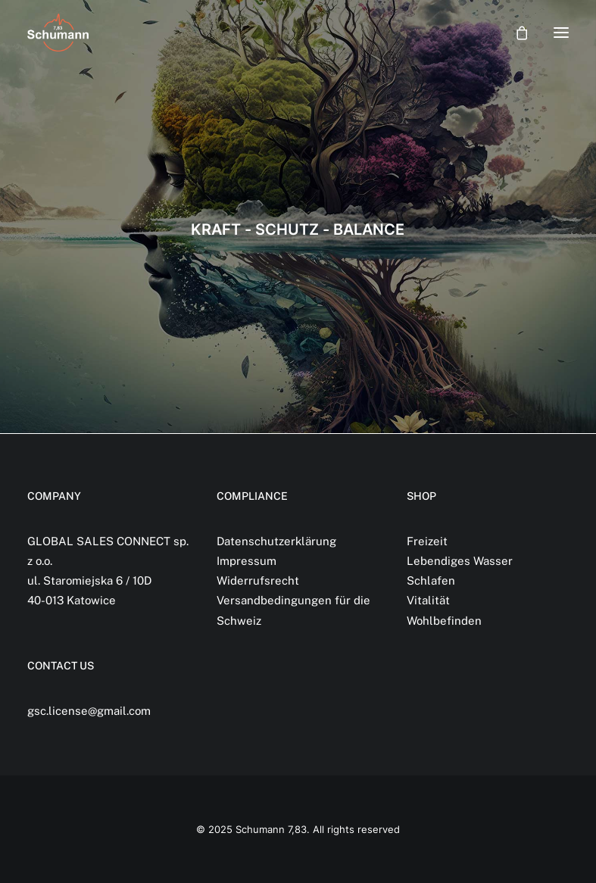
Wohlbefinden (444, 620)
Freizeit (427, 541)
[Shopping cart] (515, 32)
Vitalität (428, 600)
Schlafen (431, 580)
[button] (561, 32)
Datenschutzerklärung (276, 541)
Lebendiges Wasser (460, 560)
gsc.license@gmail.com (89, 710)
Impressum (246, 560)
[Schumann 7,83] (58, 32)
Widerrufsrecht (258, 580)
